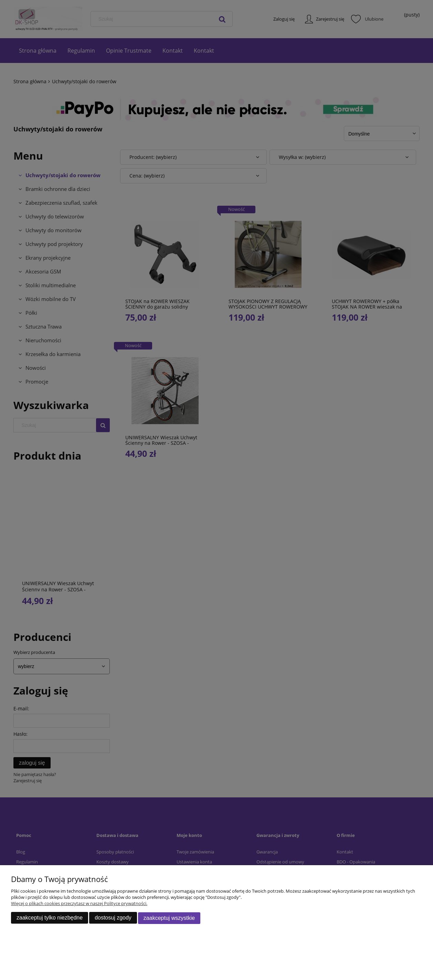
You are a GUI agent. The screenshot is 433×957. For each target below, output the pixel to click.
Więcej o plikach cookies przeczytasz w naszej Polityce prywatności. (79, 904)
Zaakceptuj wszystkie (169, 918)
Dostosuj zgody (113, 918)
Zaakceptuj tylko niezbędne (50, 918)
